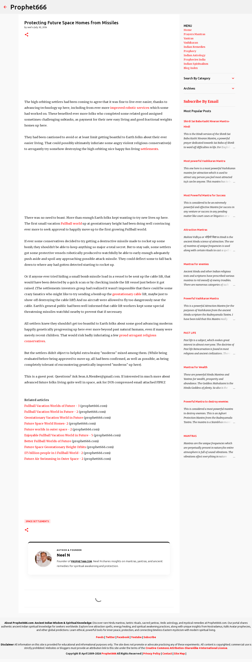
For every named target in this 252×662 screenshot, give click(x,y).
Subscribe (150, 637)
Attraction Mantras (195, 229)
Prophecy (190, 51)
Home (188, 30)
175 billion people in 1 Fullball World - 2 (53, 453)
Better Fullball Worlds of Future (47, 441)
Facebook (123, 637)
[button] (26, 34)
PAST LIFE (190, 332)
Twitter (110, 637)
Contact (167, 653)
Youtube (136, 637)
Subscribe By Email (201, 101)
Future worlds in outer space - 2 (48, 429)
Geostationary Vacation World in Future (53, 417)
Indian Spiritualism (196, 63)
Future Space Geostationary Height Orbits (55, 447)
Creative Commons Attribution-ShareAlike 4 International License (186, 648)
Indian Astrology (194, 55)
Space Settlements (37, 521)
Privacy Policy (151, 653)
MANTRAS (190, 435)
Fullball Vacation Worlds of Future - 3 (52, 406)
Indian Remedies (194, 47)
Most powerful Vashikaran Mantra (204, 161)
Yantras (188, 38)
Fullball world (72, 223)
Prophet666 (28, 7)
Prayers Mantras (194, 34)
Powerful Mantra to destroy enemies (206, 401)
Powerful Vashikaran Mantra (201, 298)
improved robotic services (129, 108)
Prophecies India (194, 59)
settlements (149, 149)
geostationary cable (126, 294)
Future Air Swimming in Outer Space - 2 (53, 459)
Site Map (179, 653)
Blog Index (191, 68)
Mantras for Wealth (195, 367)
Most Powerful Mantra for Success (204, 195)
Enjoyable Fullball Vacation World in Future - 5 (58, 435)
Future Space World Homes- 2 (46, 423)
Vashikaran (191, 42)
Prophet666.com (81, 561)
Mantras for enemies (196, 264)
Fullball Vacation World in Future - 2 (51, 412)
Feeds (100, 637)
